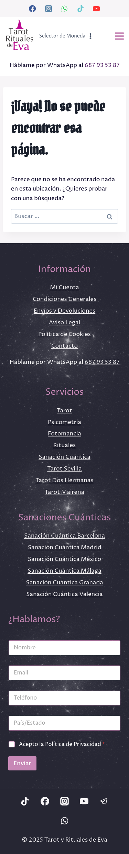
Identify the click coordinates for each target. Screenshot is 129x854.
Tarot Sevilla (64, 469)
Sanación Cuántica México (64, 559)
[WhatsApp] (64, 8)
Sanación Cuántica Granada (64, 583)
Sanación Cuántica (64, 457)
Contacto (64, 346)
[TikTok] (80, 8)
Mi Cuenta (64, 287)
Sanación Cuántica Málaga (64, 571)
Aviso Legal (64, 322)
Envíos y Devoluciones (64, 311)
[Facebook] (32, 8)
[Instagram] (48, 8)
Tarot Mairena (64, 492)
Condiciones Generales (65, 299)
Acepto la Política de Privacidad (62, 744)
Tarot (64, 411)
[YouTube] (96, 8)
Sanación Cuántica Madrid (64, 547)
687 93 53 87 (102, 65)
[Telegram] (103, 801)
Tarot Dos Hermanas (64, 480)
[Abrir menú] (119, 36)
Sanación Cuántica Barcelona (64, 536)
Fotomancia (64, 434)
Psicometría (64, 422)
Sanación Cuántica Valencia (64, 594)
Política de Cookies (64, 334)
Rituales (64, 445)
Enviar (22, 763)
